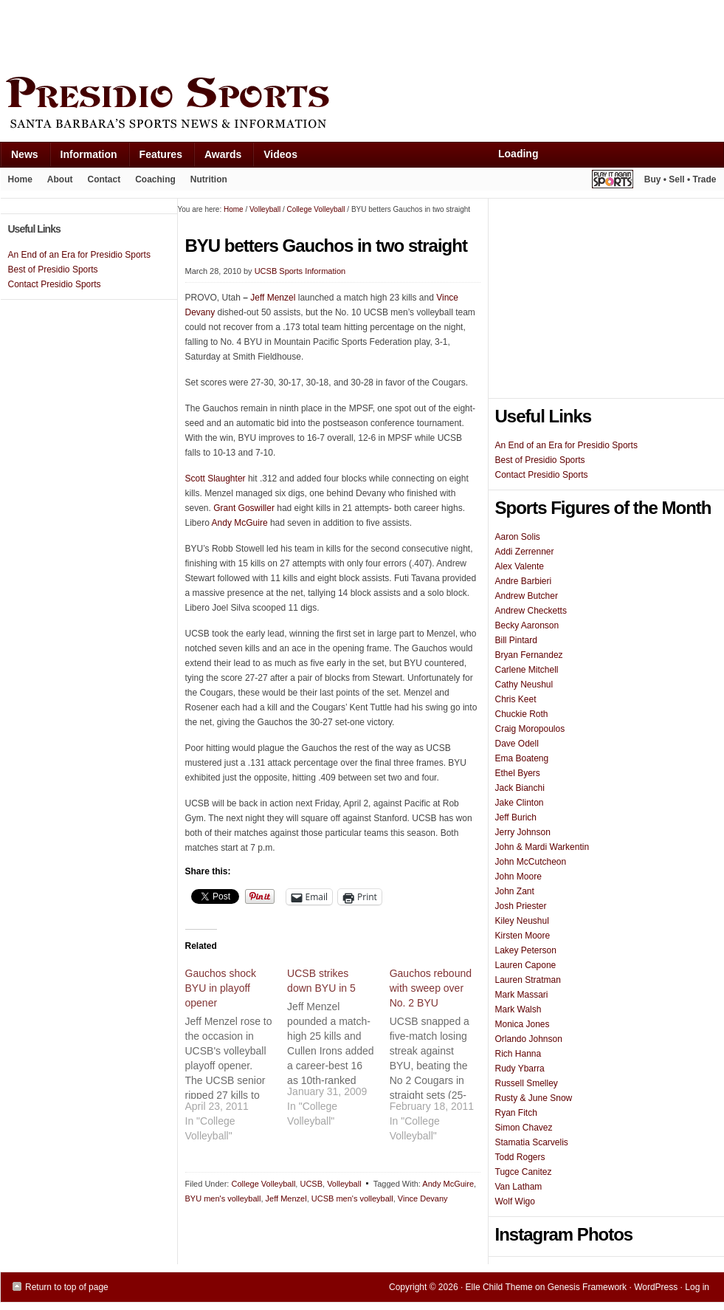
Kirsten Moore (523, 935)
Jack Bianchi (520, 788)
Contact (104, 179)
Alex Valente (520, 566)
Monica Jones (522, 1024)
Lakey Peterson (525, 950)
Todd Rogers (520, 1157)
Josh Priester (521, 906)
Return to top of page (66, 1287)
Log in (697, 1287)
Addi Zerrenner (524, 551)
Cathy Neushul (524, 684)
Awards (217, 157)
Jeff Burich (516, 817)
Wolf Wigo (515, 1201)
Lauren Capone (525, 965)
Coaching (155, 179)
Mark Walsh (518, 1009)
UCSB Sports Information (300, 271)
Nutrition (208, 179)
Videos (280, 154)
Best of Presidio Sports (540, 460)
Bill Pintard (516, 640)
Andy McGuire (240, 523)
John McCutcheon (531, 862)
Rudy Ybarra (520, 1068)
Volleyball (344, 1183)
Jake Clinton (519, 803)
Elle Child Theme (499, 1287)
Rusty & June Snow (534, 1098)
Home (20, 179)
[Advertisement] (269, 34)
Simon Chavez (524, 1127)
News (19, 157)
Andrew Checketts (531, 611)
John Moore (518, 876)
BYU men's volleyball (223, 1198)
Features (155, 157)
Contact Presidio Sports (541, 475)
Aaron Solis (517, 537)
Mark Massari (521, 995)
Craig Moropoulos (530, 729)
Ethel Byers (517, 773)
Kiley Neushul (522, 921)
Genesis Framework (587, 1287)
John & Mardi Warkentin (542, 847)
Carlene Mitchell (527, 670)
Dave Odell (517, 743)
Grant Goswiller (244, 508)
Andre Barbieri (523, 581)
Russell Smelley (526, 1083)
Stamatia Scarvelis (531, 1142)
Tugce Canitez (523, 1172)
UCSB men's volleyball (352, 1198)
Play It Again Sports (612, 181)
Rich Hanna (518, 1054)
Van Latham (518, 1187)
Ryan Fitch (516, 1113)
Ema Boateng (522, 758)
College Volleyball (263, 1183)
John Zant (514, 891)
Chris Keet (516, 699)
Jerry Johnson (523, 832)
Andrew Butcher (526, 596)
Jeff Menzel (272, 297)
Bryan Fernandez (529, 655)
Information (83, 157)
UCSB (311, 1183)
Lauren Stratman (528, 980)
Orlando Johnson (528, 1039)
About (56, 182)
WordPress (656, 1287)
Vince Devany (423, 1198)
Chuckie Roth (521, 714)
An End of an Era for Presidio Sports (566, 445)
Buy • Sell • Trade (680, 179)
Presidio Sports (362, 105)
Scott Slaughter (215, 478)
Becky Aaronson (527, 625)
